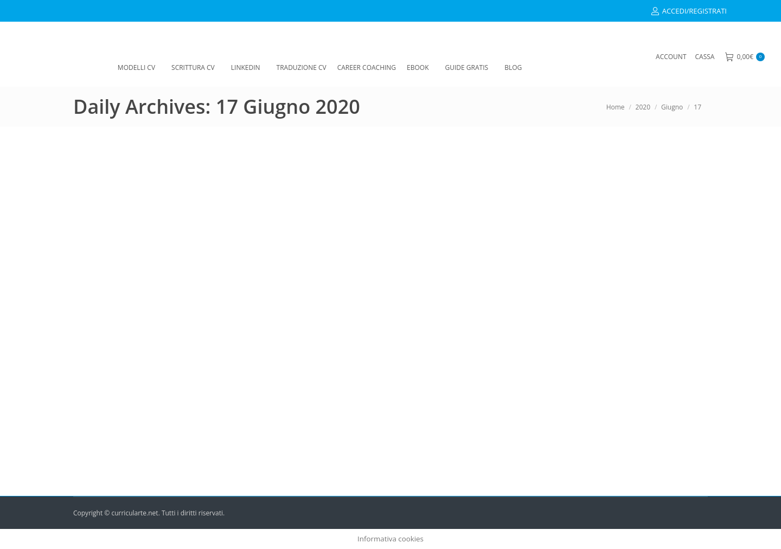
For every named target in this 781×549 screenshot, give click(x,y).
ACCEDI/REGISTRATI (689, 11)
